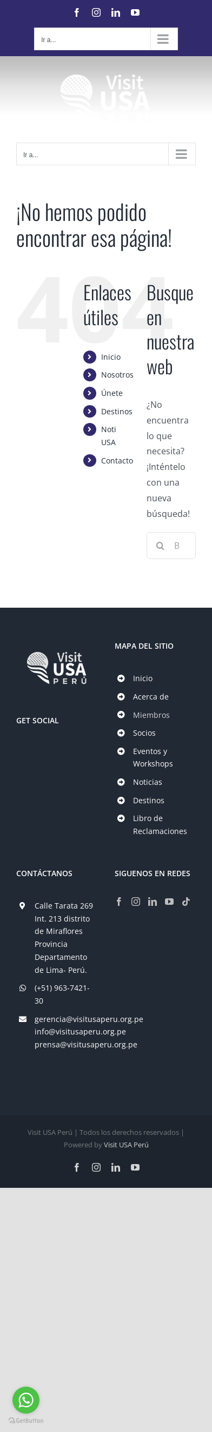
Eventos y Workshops (153, 757)
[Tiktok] (186, 901)
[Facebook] (119, 901)
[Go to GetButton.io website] (26, 1420)
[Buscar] (160, 545)
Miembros (151, 715)
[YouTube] (169, 901)
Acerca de (151, 696)
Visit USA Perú (126, 1144)
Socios (144, 733)
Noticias (147, 782)
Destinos (116, 411)
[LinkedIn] (152, 901)
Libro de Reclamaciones (160, 824)
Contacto (117, 460)
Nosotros (117, 374)
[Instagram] (135, 901)
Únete (112, 393)
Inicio (111, 357)
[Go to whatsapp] (25, 1400)
